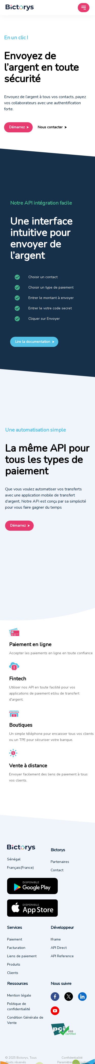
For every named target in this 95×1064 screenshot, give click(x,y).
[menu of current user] (20, 7)
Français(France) (20, 867)
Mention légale (19, 995)
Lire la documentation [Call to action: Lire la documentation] (34, 342)
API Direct (59, 947)
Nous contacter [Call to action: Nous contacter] (52, 127)
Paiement (14, 939)
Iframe (56, 939)
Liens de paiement (21, 956)
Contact (57, 870)
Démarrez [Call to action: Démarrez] (18, 127)
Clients (12, 972)
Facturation (16, 947)
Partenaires (60, 861)
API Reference (62, 956)
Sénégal (14, 859)
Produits (13, 964)
